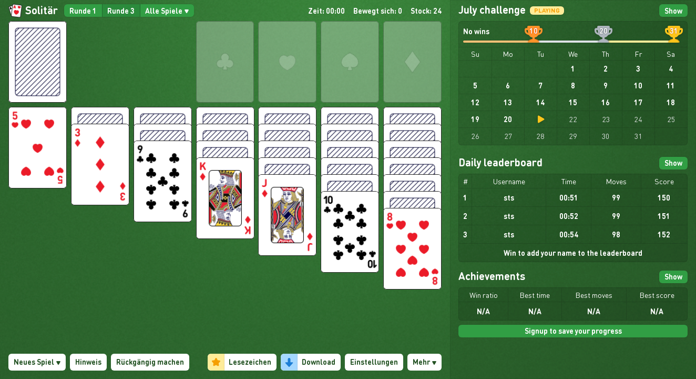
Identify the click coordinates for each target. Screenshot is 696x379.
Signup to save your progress (573, 330)
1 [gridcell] (573, 68)
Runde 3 (121, 10)
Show (673, 10)
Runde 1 (83, 10)
